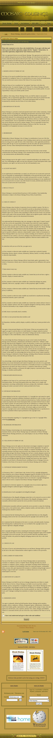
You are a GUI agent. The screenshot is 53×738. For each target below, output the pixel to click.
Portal (16, 23)
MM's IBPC (35, 23)
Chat (22, 29)
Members (37, 29)
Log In (28, 2)
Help (51, 29)
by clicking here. (10, 419)
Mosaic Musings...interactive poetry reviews (23, 34)
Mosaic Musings (6, 23)
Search (45, 29)
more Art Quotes (39, 685)
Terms (49, 23)
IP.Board (25, 625)
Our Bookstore (25, 23)
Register (33, 2)
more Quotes (14, 685)
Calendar (29, 29)
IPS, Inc (34, 625)
